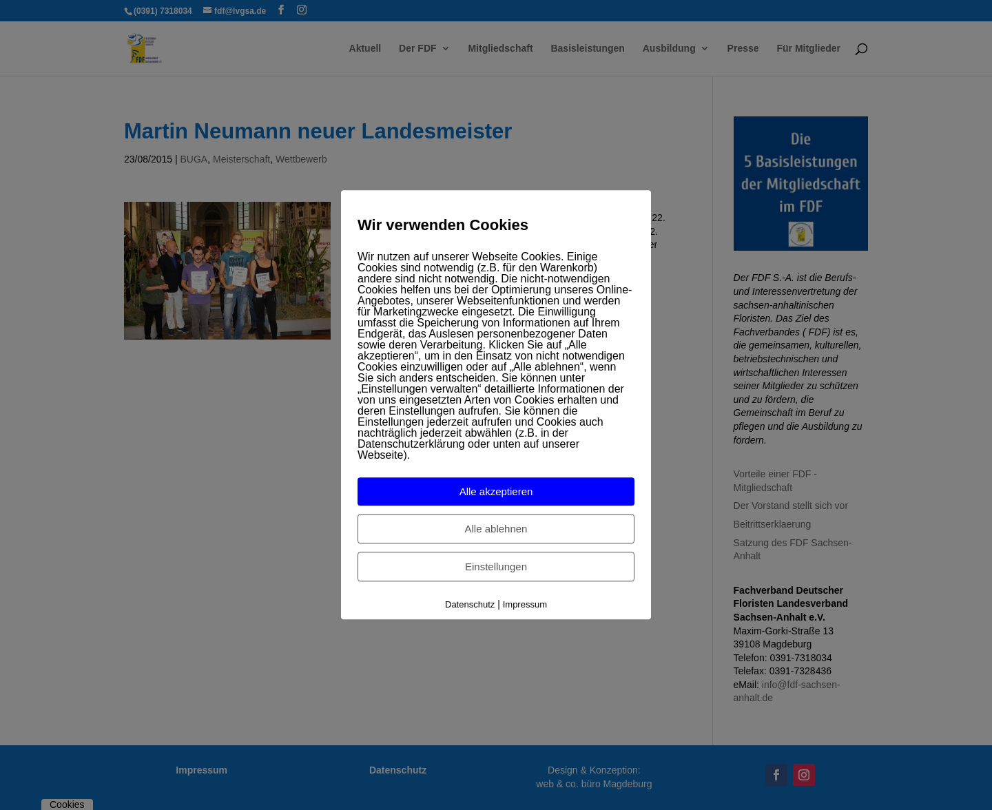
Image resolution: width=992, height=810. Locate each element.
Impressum (525, 604)
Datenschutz (470, 604)
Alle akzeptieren (496, 491)
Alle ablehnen (496, 528)
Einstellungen (496, 566)
